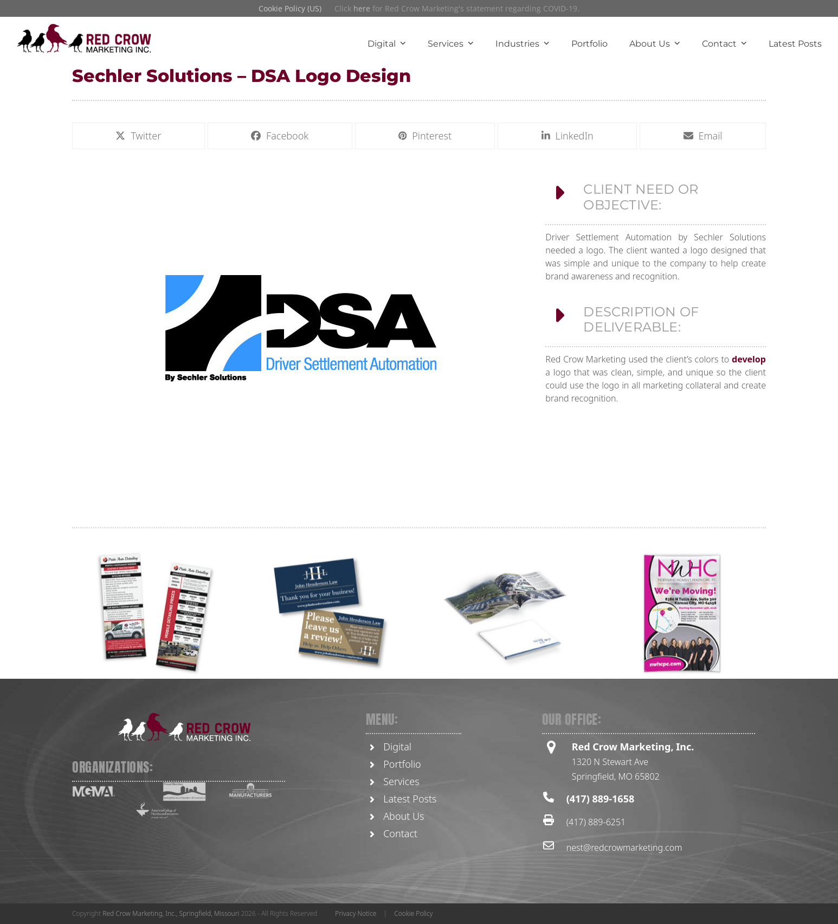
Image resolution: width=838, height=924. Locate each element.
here (361, 8)
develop (749, 370)
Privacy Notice (355, 913)
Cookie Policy (413, 913)
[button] (138, 138)
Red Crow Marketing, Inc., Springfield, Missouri (170, 913)
